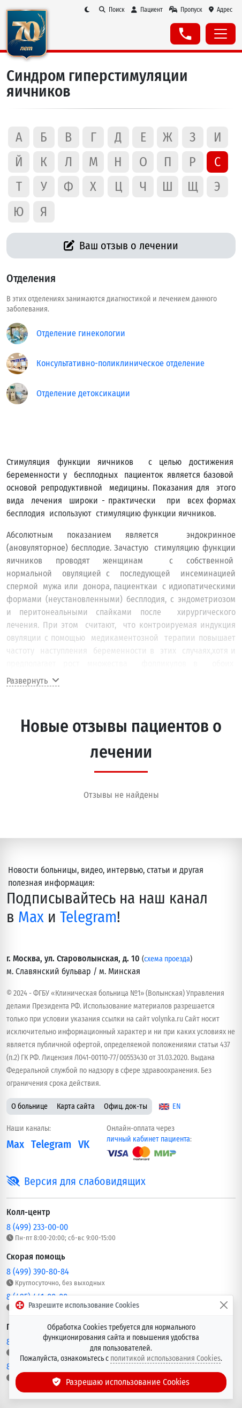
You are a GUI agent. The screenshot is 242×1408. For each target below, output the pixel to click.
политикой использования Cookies (165, 1358)
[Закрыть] (224, 1305)
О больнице (29, 1106)
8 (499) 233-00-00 (37, 1227)
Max (31, 917)
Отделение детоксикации (83, 393)
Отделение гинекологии (80, 333)
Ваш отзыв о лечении (121, 245)
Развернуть (32, 681)
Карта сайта (76, 1106)
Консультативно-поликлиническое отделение (120, 363)
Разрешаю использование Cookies (121, 1382)
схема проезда (167, 959)
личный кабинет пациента (148, 1139)
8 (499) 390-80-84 (37, 1271)
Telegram (88, 917)
